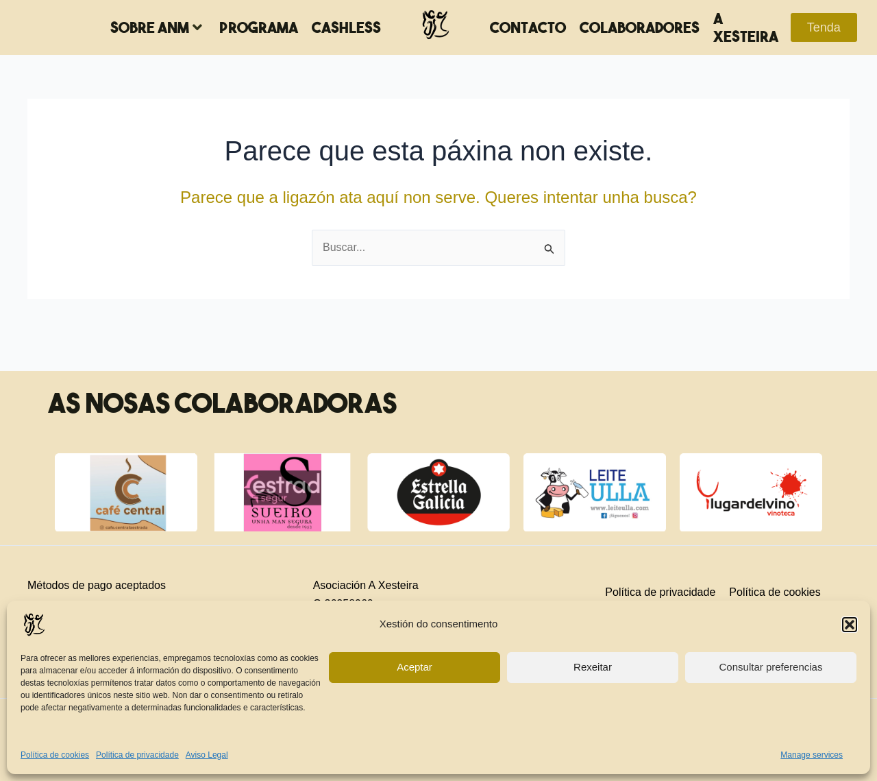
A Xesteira (745, 27)
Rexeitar (592, 667)
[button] (849, 625)
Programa (258, 27)
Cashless (346, 27)
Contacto (528, 27)
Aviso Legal (207, 755)
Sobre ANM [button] (156, 27)
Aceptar (414, 667)
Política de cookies (55, 755)
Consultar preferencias (771, 667)
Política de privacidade (137, 755)
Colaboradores (640, 27)
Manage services (811, 755)
